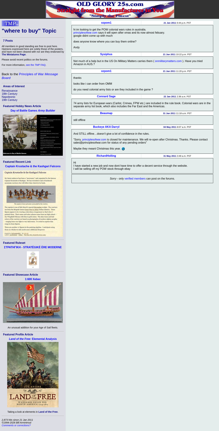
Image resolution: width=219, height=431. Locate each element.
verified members (135, 178)
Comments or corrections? (16, 425)
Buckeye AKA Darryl (106, 126)
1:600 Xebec (33, 279)
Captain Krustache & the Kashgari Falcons (33, 166)
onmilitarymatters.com (168, 61)
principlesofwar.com (85, 32)
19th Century (9, 99)
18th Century (9, 93)
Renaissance (10, 90)
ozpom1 (106, 22)
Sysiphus (106, 54)
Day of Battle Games (33, 110)
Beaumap (106, 113)
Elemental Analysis (33, 338)
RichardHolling (106, 155)
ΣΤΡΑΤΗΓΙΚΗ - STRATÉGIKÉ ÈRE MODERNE (33, 247)
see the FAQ (36, 65)
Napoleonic (8, 96)
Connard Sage (106, 96)
